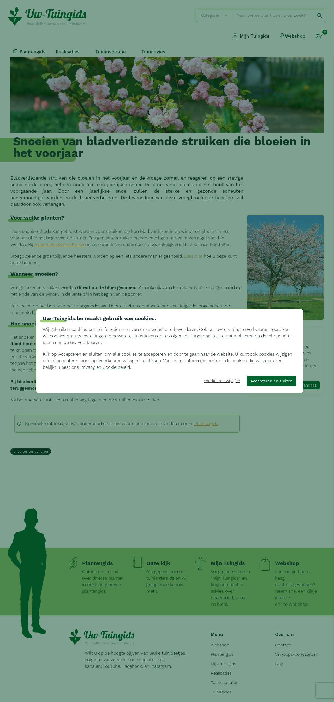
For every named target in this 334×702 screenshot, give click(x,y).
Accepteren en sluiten (271, 381)
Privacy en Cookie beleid (105, 367)
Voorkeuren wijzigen (222, 380)
